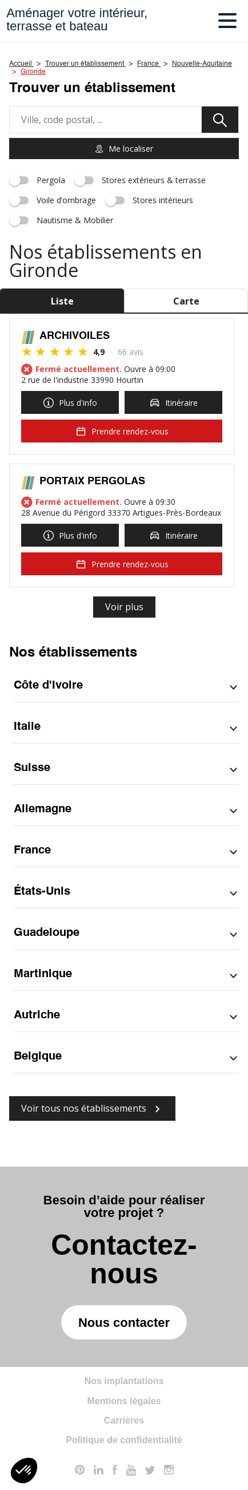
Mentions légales (124, 1401)
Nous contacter (124, 1322)
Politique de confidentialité (124, 1440)
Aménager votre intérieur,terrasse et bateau (76, 19)
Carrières (124, 1420)
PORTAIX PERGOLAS (92, 481)
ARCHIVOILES (74, 336)
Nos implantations (124, 1381)
